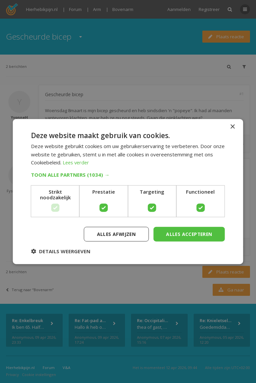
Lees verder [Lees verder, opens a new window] (77, 162)
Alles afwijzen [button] (114, 234)
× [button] (232, 126)
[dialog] (128, 191)
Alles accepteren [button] (188, 234)
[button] (128, 174)
